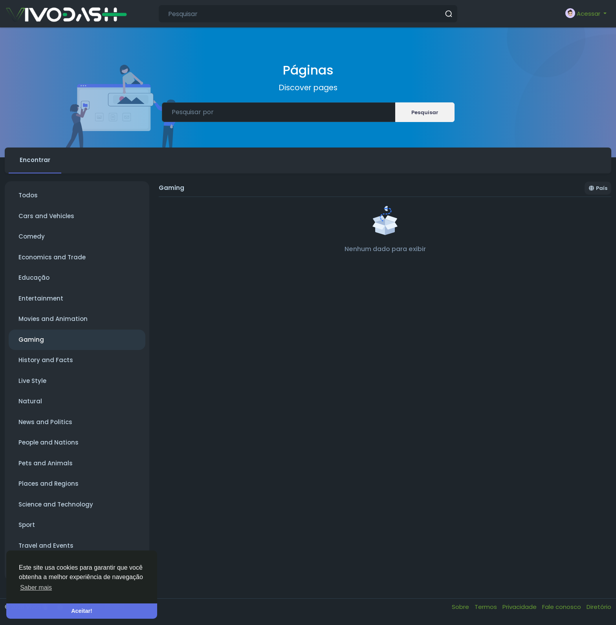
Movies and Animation (53, 319)
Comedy (31, 236)
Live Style (32, 381)
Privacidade (520, 607)
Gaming (31, 339)
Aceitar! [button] (81, 611)
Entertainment (40, 298)
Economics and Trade (52, 257)
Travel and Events (45, 545)
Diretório (599, 607)
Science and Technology (55, 504)
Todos (28, 195)
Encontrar (35, 160)
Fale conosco (562, 607)
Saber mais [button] (36, 587)
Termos (487, 607)
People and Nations (48, 442)
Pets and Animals (45, 463)
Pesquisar (424, 112)
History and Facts (45, 360)
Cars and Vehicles (46, 216)
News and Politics (45, 422)
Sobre (461, 607)
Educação (34, 277)
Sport (26, 525)
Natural (30, 401)
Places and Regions (48, 483)
